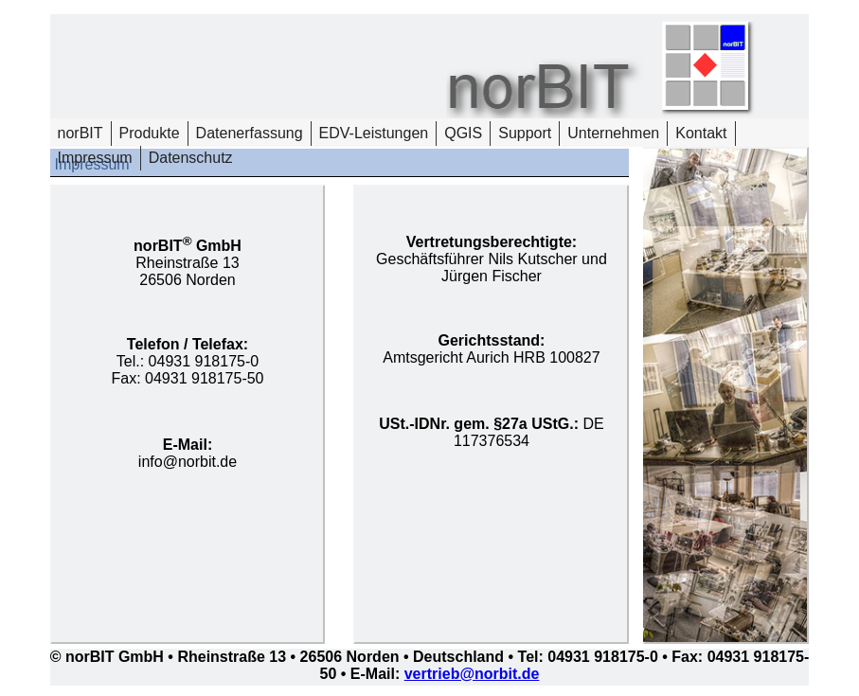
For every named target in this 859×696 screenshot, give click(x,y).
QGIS (463, 133)
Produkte (149, 133)
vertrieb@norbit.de (472, 674)
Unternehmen (613, 133)
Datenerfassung (249, 133)
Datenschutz (191, 158)
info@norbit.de (187, 462)
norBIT (80, 133)
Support (524, 133)
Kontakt (700, 133)
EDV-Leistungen (374, 133)
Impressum (95, 158)
